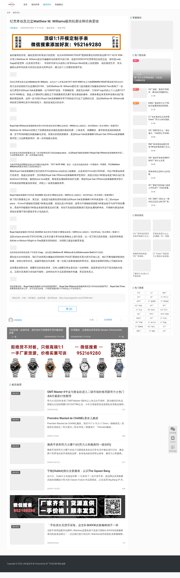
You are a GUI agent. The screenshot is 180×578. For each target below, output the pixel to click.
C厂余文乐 (152, 322)
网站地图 (61, 569)
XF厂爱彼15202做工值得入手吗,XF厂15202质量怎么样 (159, 188)
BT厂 (164, 306)
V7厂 (164, 327)
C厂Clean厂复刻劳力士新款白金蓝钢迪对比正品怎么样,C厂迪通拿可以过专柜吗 (162, 254)
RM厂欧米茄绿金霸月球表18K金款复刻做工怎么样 (159, 147)
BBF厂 (139, 331)
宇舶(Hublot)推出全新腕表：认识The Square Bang (78, 474)
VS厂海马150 (153, 327)
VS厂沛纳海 (139, 306)
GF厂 (152, 306)
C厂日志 (139, 310)
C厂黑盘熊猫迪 (165, 322)
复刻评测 (36, 4)
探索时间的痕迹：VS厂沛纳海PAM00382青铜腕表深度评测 (141, 254)
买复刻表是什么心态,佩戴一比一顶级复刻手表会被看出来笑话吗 (162, 234)
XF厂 (152, 318)
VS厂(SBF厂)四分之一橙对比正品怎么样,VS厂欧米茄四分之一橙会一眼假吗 (159, 201)
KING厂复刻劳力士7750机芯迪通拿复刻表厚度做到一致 (159, 106)
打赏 (89, 320)
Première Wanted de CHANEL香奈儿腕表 (72, 419)
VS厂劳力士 (164, 310)
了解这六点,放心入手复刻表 (141, 274)
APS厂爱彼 (165, 314)
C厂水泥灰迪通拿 (165, 318)
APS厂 (139, 301)
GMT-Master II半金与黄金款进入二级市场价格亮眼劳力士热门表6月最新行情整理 (85, 394)
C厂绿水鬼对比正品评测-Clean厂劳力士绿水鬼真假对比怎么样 (159, 119)
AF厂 (164, 331)
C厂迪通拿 (152, 301)
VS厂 (139, 293)
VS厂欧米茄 (152, 310)
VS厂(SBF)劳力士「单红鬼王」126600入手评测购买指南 (159, 133)
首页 (27, 4)
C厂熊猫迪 (165, 301)
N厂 (151, 297)
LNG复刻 (14, 28)
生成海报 (105, 320)
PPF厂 (151, 314)
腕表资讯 (48, 4)
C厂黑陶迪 (139, 327)
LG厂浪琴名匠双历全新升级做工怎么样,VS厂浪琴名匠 (141, 234)
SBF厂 (164, 293)
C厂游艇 (152, 331)
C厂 (151, 293)
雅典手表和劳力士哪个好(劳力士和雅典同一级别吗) (79, 447)
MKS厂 (139, 318)
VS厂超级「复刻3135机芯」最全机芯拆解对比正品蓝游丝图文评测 (159, 92)
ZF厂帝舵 (139, 322)
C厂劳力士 (165, 297)
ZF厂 (139, 297)
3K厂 (139, 314)
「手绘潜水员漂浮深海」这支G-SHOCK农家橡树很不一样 (82, 530)
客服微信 (60, 4)
